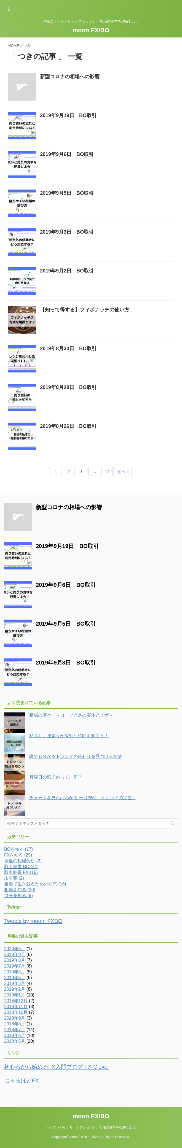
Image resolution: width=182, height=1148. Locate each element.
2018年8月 (14, 1024)
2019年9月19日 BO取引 (68, 115)
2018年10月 (16, 1012)
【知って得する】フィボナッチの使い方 (84, 309)
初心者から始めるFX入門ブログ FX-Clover (56, 1067)
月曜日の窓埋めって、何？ (55, 777)
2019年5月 (14, 977)
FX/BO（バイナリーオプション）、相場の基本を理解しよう (91, 1127)
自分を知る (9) (18, 895)
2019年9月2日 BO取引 (67, 271)
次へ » (123, 471)
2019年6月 (14, 971)
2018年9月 (14, 1018)
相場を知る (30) (19, 889)
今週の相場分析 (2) (23, 860)
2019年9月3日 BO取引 (67, 232)
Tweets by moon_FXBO (33, 921)
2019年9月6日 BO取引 (67, 154)
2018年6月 (14, 1035)
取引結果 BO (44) (21, 866)
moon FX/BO (91, 30)
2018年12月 (16, 1000)
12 (107, 471)
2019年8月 (14, 960)
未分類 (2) (14, 878)
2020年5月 (14, 948)
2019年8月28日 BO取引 (68, 387)
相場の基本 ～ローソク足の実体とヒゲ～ (71, 715)
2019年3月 (14, 983)
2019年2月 (14, 989)
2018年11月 (16, 1006)
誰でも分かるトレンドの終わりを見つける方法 (75, 756)
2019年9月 (14, 954)
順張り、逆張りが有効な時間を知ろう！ (69, 735)
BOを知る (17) (18, 849)
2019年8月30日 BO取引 (68, 348)
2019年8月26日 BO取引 (68, 426)
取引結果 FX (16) (21, 872)
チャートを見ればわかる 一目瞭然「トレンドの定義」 (82, 797)
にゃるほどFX (21, 1080)
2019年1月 (14, 995)
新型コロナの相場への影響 (70, 76)
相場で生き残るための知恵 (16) (35, 884)
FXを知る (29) (18, 855)
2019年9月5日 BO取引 (67, 193)
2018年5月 (14, 1041)
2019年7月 (14, 966)
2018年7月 (14, 1029)
